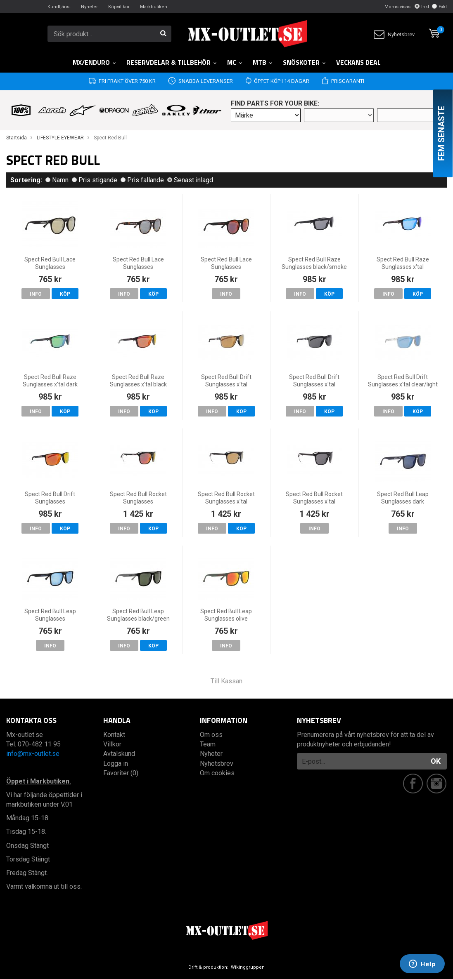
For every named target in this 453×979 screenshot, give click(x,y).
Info (36, 294)
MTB (263, 62)
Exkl (439, 6)
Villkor (112, 744)
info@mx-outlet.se (32, 754)
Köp (65, 294)
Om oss (211, 735)
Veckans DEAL (358, 62)
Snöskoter (304, 62)
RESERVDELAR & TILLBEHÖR (171, 62)
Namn (57, 180)
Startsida (16, 138)
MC (235, 62)
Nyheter (89, 6)
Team (208, 744)
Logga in (115, 763)
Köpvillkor (119, 6)
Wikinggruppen (248, 967)
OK (436, 761)
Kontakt (114, 735)
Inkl (422, 6)
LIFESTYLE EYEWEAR (60, 138)
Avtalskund (119, 754)
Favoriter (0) (120, 773)
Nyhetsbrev (394, 34)
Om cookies (217, 773)
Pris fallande (142, 180)
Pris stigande (94, 180)
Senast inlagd (190, 180)
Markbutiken (153, 6)
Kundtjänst (59, 6)
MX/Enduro (94, 62)
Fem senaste (441, 133)
